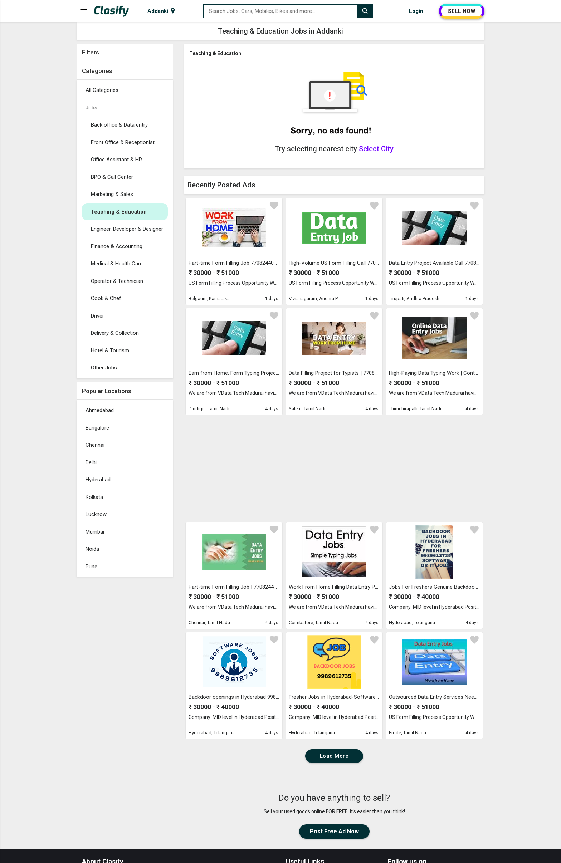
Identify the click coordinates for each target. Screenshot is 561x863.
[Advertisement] (125, 687)
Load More (334, 756)
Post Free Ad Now (334, 831)
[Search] (364, 11)
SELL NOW (461, 11)
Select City (376, 148)
